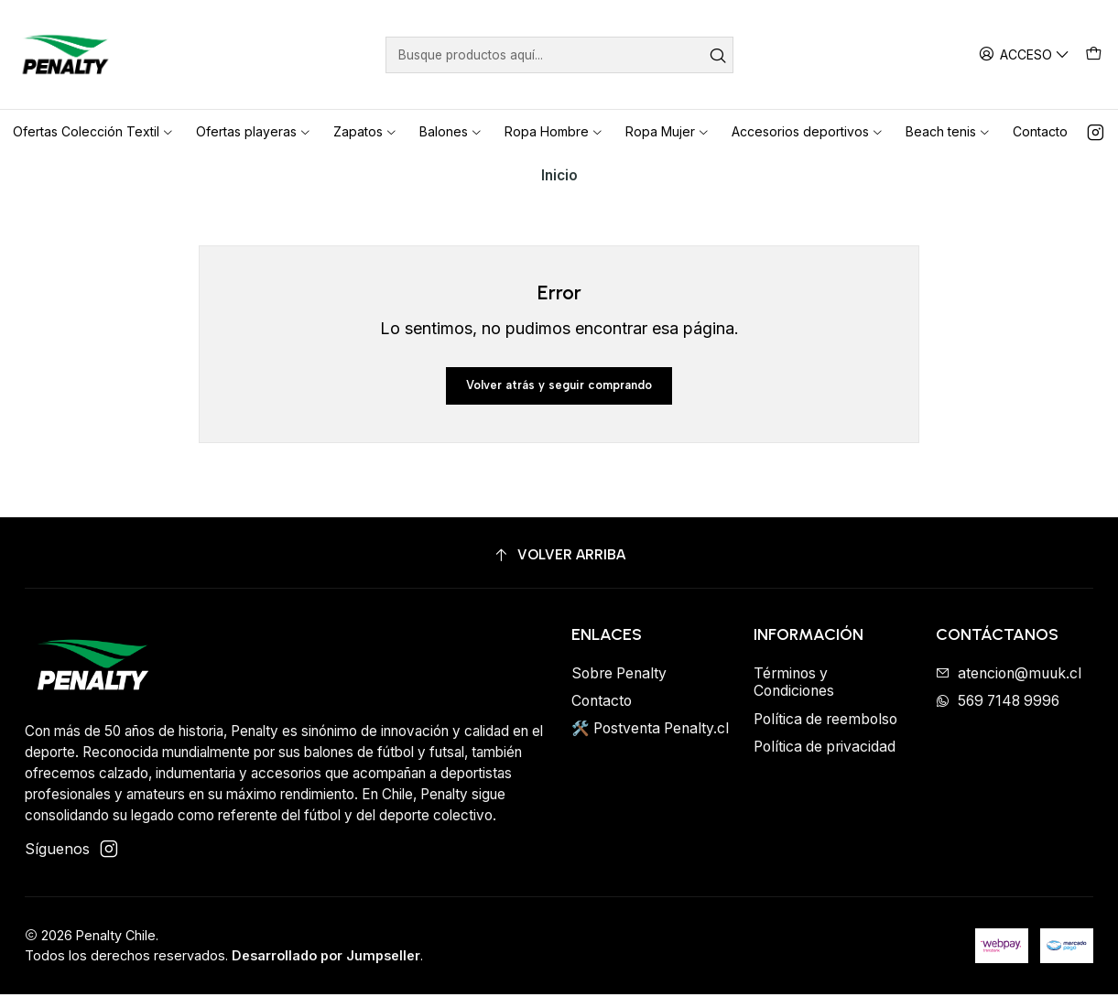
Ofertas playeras (253, 131)
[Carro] (1093, 54)
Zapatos (365, 131)
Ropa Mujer (667, 131)
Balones (451, 131)
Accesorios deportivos (808, 131)
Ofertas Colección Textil (93, 131)
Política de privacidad (824, 750)
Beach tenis (948, 131)
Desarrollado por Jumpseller (326, 959)
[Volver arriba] (559, 558)
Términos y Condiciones (794, 685)
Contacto (1040, 131)
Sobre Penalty (619, 676)
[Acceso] (1026, 54)
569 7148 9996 (997, 704)
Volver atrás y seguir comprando (559, 387)
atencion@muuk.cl (1008, 676)
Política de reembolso (825, 722)
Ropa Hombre (554, 131)
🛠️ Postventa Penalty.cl (650, 732)
